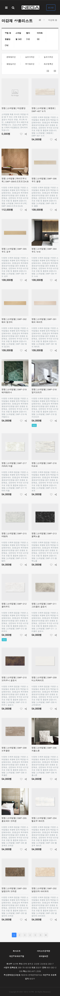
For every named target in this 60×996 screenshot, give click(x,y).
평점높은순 (11, 64)
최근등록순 (48, 64)
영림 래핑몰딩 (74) (8, 39)
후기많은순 (30, 64)
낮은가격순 (30, 57)
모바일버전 (43, 956)
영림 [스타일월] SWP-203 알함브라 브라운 (14, 890)
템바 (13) (28, 36)
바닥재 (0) (39, 36)
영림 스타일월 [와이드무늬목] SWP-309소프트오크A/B (15, 180)
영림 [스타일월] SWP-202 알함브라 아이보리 (44, 890)
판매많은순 (11, 57)
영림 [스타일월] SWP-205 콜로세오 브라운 (14, 819)
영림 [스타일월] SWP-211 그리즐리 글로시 (44, 605)
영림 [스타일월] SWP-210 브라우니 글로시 (14, 679)
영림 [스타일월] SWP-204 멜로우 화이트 (44, 819)
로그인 (51, 7)
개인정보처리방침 (16, 956)
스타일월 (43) (19, 36)
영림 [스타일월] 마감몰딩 (13, 108)
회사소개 (16, 951)
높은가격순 (48, 57)
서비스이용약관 (43, 951)
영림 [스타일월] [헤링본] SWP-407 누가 (43, 110)
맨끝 (46, 935)
